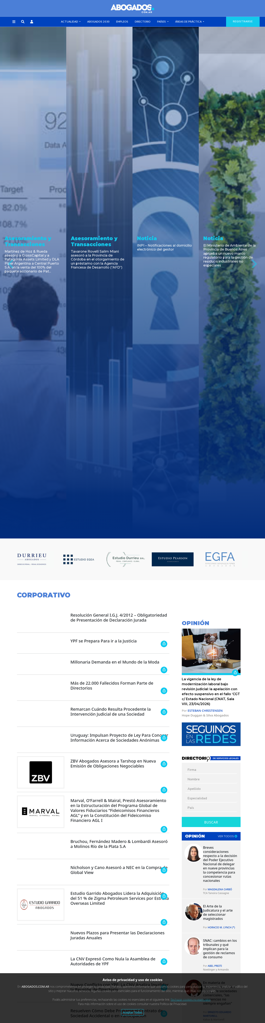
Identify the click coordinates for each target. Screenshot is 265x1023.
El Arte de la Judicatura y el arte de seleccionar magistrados (218, 912)
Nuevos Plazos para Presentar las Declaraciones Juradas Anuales (117, 935)
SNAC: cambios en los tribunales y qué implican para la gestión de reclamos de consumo (220, 948)
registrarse (243, 21)
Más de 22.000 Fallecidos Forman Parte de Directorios (111, 685)
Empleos (122, 22)
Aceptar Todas (132, 1012)
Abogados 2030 (98, 22)
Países (161, 22)
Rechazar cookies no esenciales (190, 1000)
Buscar (211, 822)
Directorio (143, 22)
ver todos (227, 836)
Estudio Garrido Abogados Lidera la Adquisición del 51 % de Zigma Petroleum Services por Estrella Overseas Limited (119, 898)
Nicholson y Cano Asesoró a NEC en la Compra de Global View (118, 870)
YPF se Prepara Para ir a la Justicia (103, 641)
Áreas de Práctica (188, 22)
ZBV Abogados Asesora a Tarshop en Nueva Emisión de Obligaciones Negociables (113, 763)
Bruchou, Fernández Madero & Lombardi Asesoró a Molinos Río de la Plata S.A (119, 844)
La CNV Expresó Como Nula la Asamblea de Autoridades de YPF (112, 961)
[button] (13, 22)
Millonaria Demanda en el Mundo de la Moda (114, 662)
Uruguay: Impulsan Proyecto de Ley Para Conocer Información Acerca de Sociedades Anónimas (119, 737)
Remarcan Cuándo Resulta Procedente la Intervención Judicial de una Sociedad (110, 711)
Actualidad (70, 22)
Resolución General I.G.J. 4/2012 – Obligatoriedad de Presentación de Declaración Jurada (118, 617)
